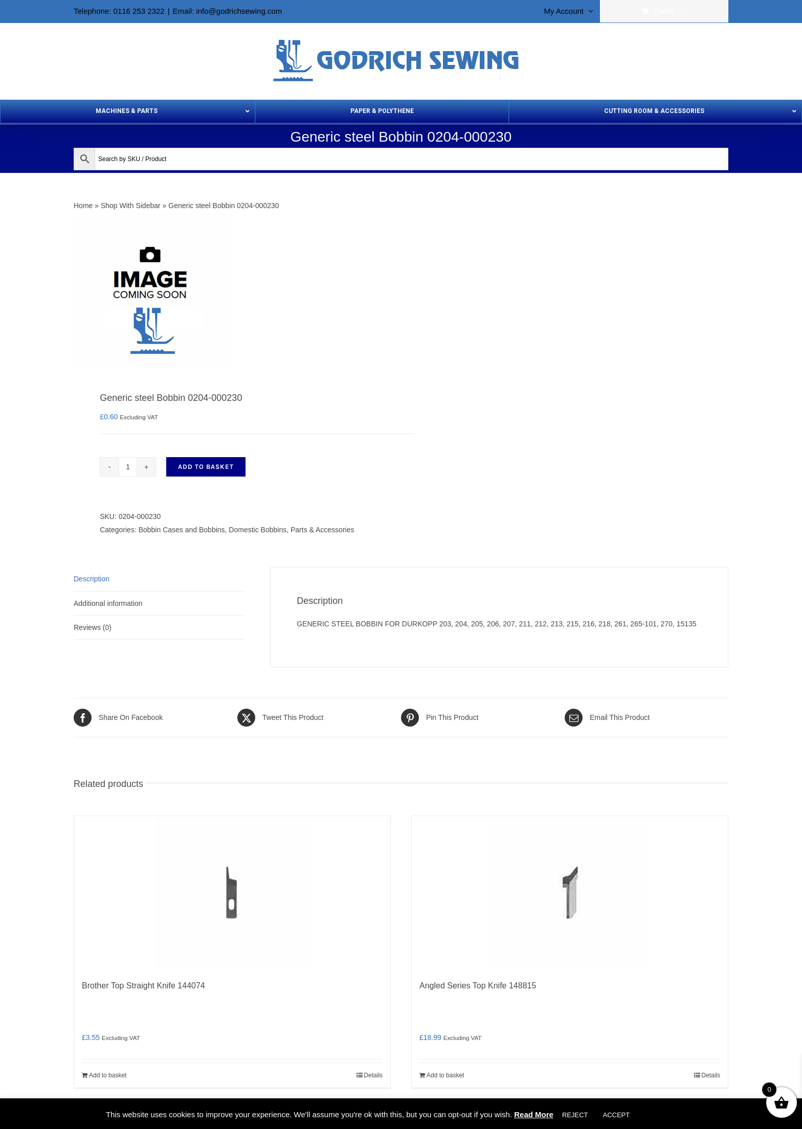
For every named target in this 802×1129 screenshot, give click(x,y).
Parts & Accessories (322, 530)
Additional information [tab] (108, 603)
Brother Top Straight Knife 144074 (143, 985)
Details (373, 1075)
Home (83, 205)
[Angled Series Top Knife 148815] (570, 892)
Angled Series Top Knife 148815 (477, 985)
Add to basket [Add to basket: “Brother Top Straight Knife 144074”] (107, 1075)
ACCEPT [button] (616, 1115)
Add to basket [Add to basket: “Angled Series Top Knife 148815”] (445, 1075)
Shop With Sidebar (131, 205)
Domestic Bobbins (257, 530)
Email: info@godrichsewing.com (227, 11)
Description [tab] (91, 579)
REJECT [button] (575, 1115)
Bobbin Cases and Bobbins (182, 530)
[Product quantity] (128, 467)
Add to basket (206, 466)
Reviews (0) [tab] (93, 627)
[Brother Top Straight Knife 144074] (232, 892)
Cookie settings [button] (667, 1115)
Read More (533, 1114)
